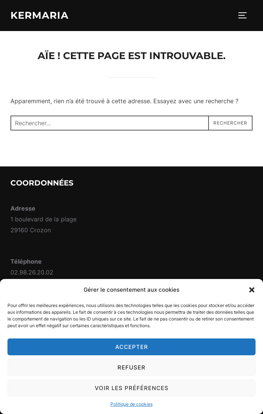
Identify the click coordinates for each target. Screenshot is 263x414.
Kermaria (39, 15)
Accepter (131, 346)
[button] (252, 290)
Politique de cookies (131, 404)
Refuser (131, 367)
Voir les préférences (132, 388)
